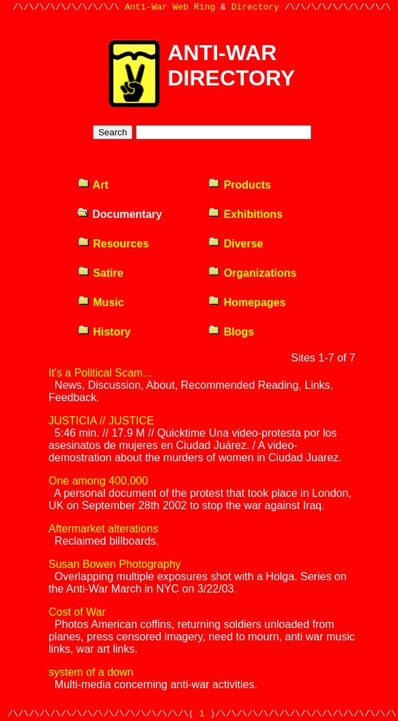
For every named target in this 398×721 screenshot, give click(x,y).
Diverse (235, 243)
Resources (113, 243)
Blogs (231, 332)
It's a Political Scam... (100, 373)
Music (100, 302)
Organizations (252, 273)
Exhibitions (245, 214)
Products (239, 185)
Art (93, 185)
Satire (100, 273)
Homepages (246, 302)
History (104, 332)
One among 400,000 (98, 481)
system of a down (91, 672)
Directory (255, 8)
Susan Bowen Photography (114, 564)
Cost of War (77, 612)
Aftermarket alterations (103, 528)
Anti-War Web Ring (170, 8)
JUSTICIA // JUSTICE (101, 420)
